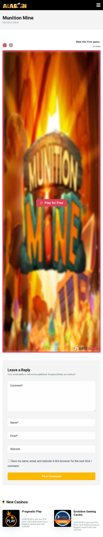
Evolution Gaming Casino (85, 513)
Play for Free (51, 203)
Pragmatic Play (32, 511)
